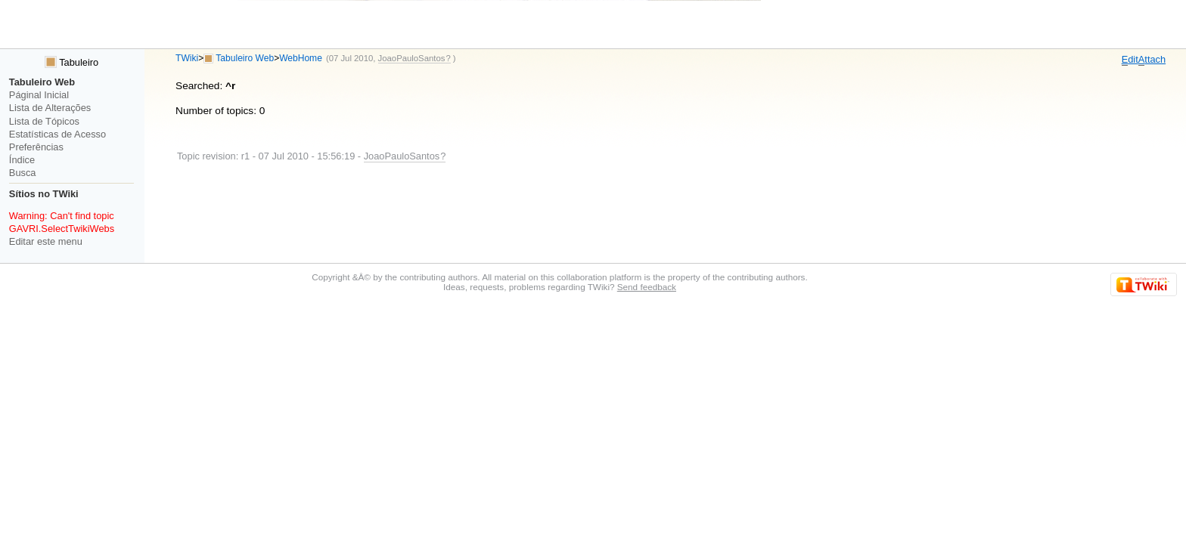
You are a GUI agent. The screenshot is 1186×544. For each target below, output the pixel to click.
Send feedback (646, 287)
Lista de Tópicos (44, 121)
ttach (1152, 60)
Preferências (36, 147)
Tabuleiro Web (245, 58)
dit (1130, 60)
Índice (22, 159)
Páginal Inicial (39, 94)
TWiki (186, 58)
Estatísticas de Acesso (57, 134)
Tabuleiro (71, 62)
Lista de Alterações (50, 107)
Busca (22, 172)
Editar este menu (45, 241)
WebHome (300, 58)
